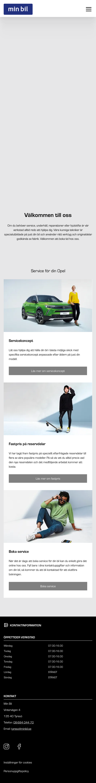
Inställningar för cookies (18, 762)
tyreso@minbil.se (21, 728)
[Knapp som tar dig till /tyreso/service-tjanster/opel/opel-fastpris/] (48, 478)
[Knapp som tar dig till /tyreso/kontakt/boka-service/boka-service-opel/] (48, 586)
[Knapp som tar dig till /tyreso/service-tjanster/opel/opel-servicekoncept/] (48, 371)
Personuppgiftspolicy (16, 771)
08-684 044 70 (23, 722)
